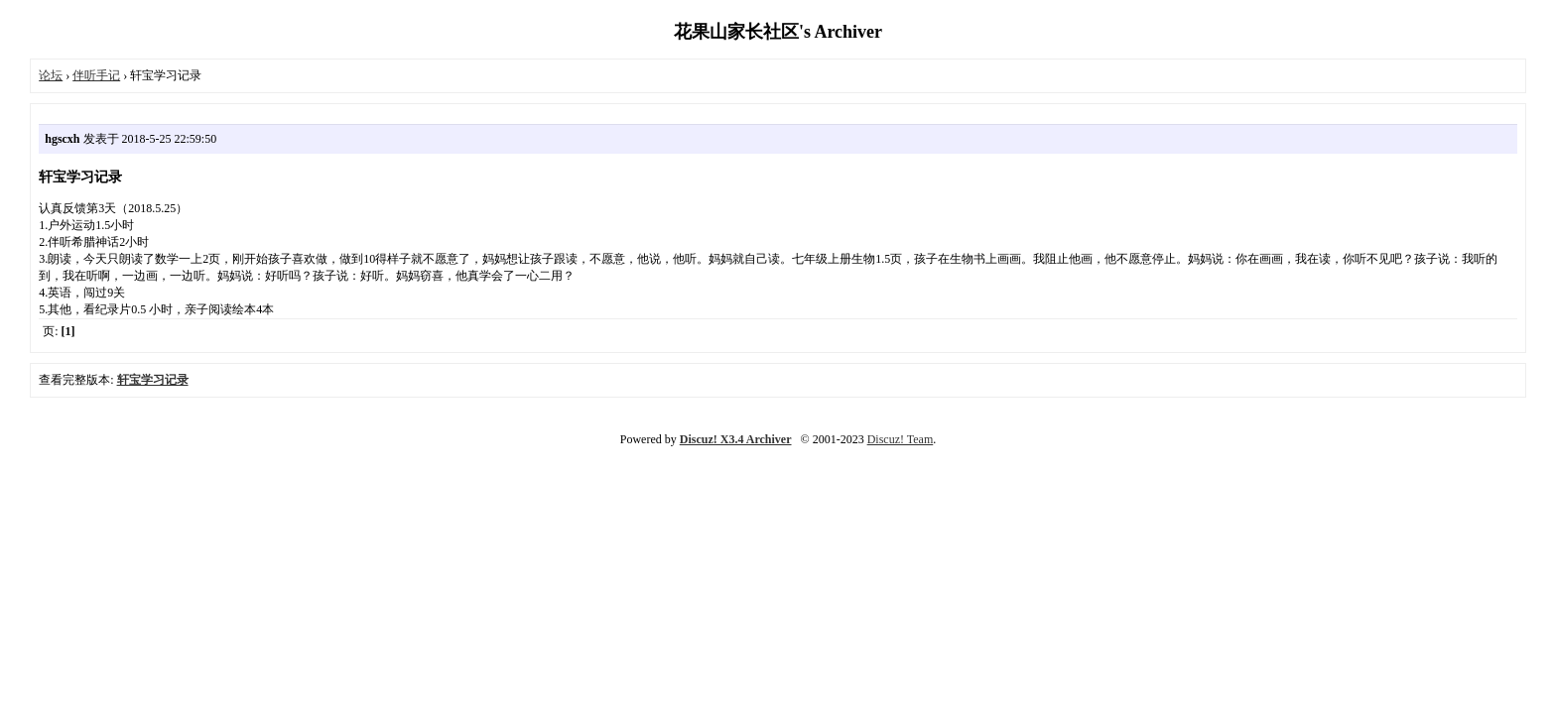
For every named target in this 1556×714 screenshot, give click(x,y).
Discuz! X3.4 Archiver (736, 439)
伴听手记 (96, 75)
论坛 (51, 75)
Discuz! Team (900, 439)
